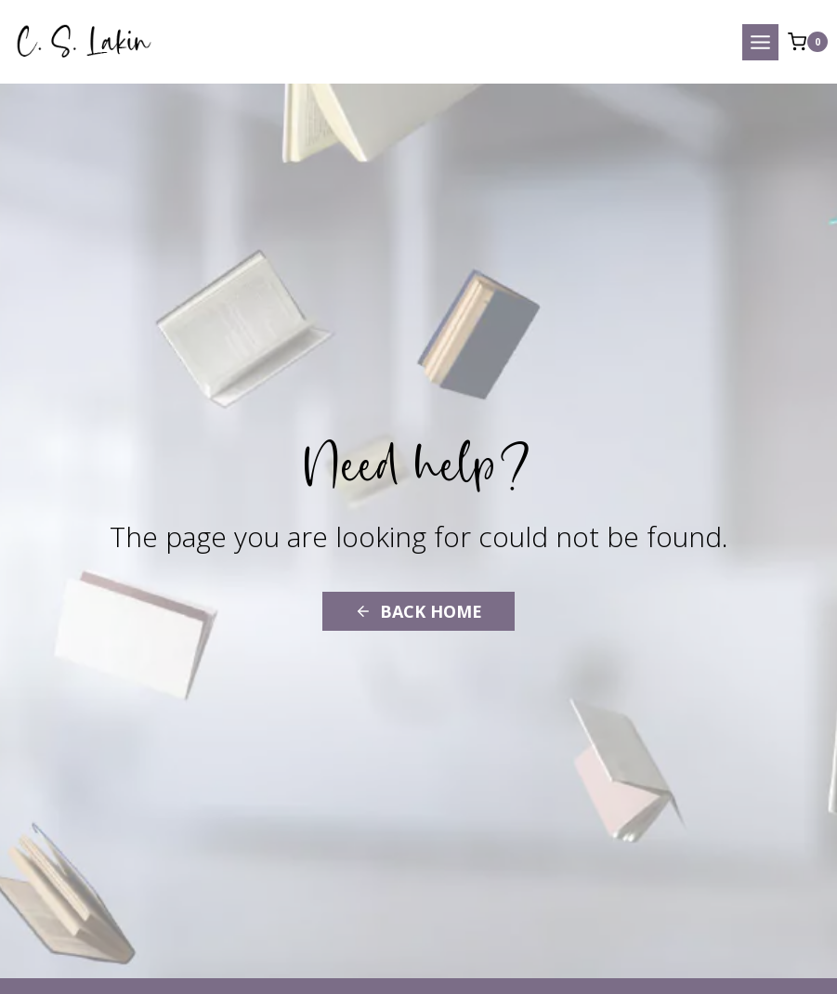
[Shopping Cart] (808, 42)
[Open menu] (760, 42)
